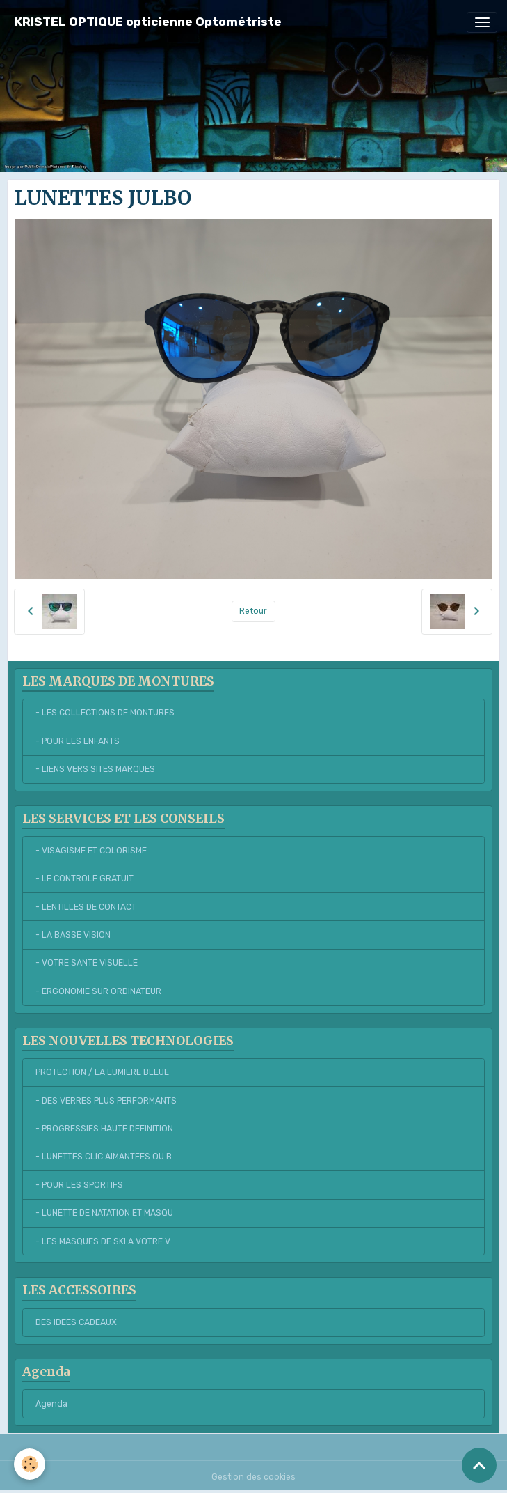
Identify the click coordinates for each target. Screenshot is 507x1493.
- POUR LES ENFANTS (77, 741)
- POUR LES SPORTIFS (79, 1185)
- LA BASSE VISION (73, 935)
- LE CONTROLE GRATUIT (84, 878)
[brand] (148, 22)
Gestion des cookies (253, 1477)
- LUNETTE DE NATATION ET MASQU (104, 1213)
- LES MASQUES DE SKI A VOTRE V (102, 1241)
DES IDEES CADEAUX (76, 1322)
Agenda (51, 1404)
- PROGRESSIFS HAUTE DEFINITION (104, 1129)
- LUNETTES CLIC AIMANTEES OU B (103, 1156)
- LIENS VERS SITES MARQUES (95, 769)
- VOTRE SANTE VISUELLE (86, 963)
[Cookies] (29, 1464)
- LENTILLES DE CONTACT (85, 907)
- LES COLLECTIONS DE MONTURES (105, 713)
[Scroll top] (479, 1465)
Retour (253, 611)
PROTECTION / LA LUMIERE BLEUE (102, 1072)
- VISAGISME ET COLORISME (91, 851)
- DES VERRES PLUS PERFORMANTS (106, 1101)
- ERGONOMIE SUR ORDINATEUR (98, 991)
